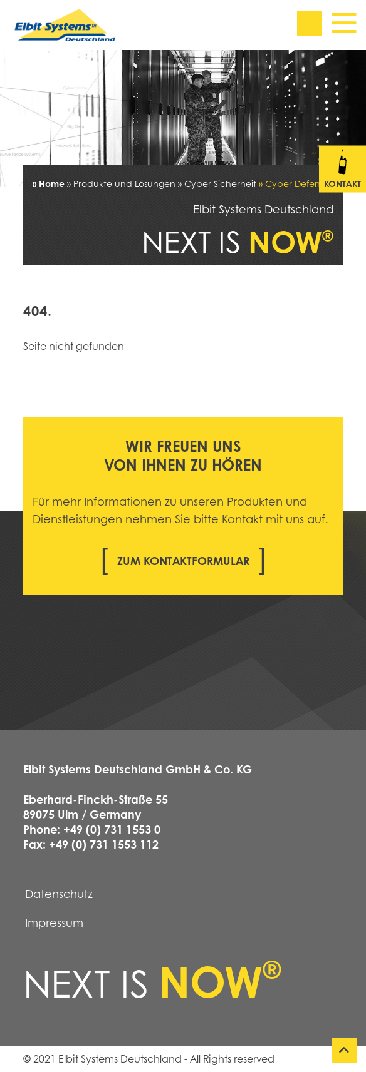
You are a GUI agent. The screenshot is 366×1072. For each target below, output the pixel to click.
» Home (49, 183)
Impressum (54, 922)
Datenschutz (59, 894)
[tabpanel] (183, 118)
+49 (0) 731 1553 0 (111, 829)
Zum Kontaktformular (183, 561)
